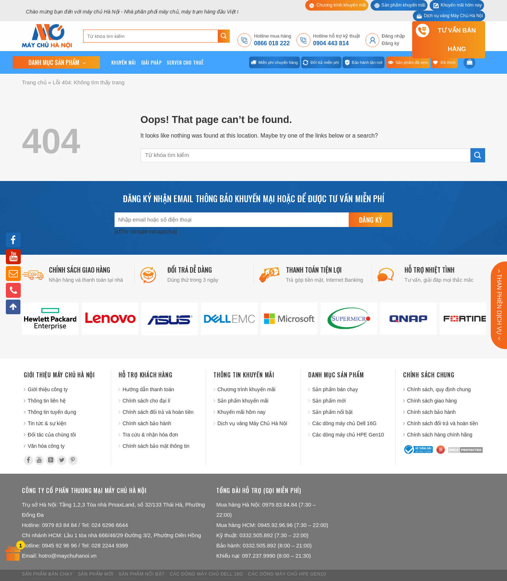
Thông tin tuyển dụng (52, 412)
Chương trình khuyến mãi (341, 5)
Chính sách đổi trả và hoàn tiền (158, 412)
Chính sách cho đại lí (146, 401)
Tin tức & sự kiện (47, 423)
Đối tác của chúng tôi (52, 435)
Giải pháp (151, 62)
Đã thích (448, 62)
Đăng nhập (393, 36)
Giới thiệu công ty (48, 389)
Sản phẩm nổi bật (332, 412)
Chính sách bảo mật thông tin (156, 446)
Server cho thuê (185, 62)
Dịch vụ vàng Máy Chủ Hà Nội (453, 15)
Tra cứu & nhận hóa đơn (150, 435)
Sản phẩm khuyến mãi (403, 5)
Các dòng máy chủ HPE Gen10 (348, 435)
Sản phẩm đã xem (411, 62)
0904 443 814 (331, 43)
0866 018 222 (272, 43)
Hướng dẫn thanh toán (148, 389)
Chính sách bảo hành (147, 423)
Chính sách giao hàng (432, 401)
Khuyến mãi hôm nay (461, 5)
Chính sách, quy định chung (439, 389)
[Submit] (224, 36)
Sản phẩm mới (329, 401)
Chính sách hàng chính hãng (439, 435)
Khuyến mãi (123, 62)
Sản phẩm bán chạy (335, 389)
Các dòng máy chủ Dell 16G (344, 423)
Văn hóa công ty (46, 446)
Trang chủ (34, 82)
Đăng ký (390, 43)
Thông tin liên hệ (47, 401)
